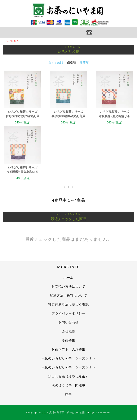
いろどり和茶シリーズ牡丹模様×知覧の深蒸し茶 (23, 114)
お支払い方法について (68, 286)
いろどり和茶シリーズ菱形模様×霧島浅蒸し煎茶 (68, 114)
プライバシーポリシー (68, 313)
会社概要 (68, 331)
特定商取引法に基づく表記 (68, 304)
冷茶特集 (68, 340)
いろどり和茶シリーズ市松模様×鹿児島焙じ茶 (114, 114)
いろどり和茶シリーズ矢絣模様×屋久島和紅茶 (22, 170)
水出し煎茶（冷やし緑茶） (68, 376)
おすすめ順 (55, 62)
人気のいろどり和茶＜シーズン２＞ (68, 367)
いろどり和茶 (11, 41)
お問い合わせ (68, 322)
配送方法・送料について (68, 295)
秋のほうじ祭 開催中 (68, 385)
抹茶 (68, 394)
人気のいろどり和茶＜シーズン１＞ (68, 358)
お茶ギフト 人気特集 (68, 349)
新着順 (84, 62)
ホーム (68, 277)
